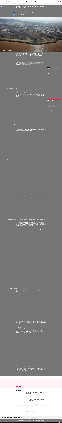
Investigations (28, 404)
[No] (60, 420)
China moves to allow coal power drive (54, 103)
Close (42, 420)
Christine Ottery (23, 14)
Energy (27, 411)
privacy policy (38, 420)
